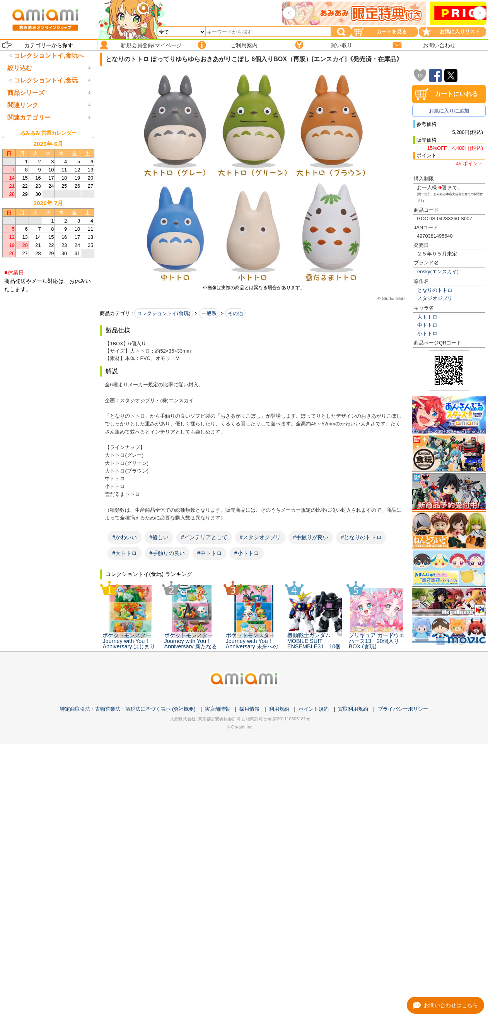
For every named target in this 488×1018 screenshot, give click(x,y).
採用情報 (249, 709)
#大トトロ (124, 553)
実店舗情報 (217, 709)
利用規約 (279, 709)
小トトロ (427, 333)
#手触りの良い (167, 553)
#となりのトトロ (361, 537)
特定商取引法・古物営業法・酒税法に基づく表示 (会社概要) (127, 709)
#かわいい (124, 537)
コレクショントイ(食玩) (164, 313)
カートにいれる (456, 94)
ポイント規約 (314, 709)
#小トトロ (246, 553)
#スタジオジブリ (260, 537)
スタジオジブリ (434, 298)
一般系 (209, 313)
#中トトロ (209, 553)
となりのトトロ (434, 290)
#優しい (159, 537)
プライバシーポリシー (403, 709)
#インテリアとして (204, 537)
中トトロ (427, 325)
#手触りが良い (311, 537)
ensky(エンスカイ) (438, 271)
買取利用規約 (353, 709)
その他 (235, 313)
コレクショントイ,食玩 (45, 112)
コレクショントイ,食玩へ (49, 55)
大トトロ (427, 317)
